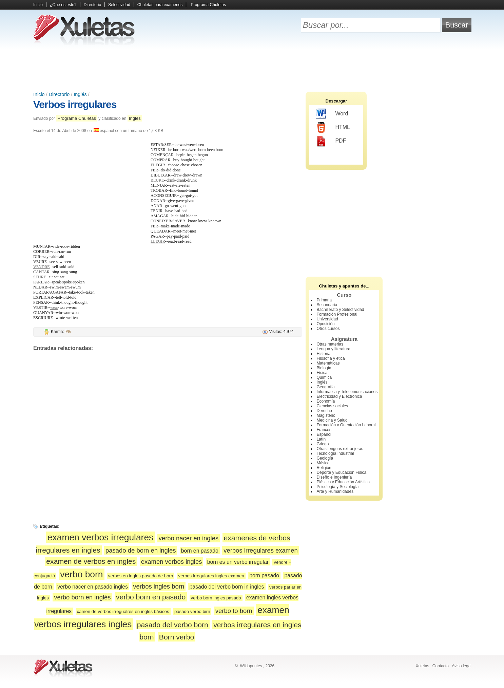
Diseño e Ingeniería (334, 477)
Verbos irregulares (74, 104)
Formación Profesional (336, 314)
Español (323, 434)
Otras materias (329, 344)
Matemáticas (328, 363)
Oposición (325, 323)
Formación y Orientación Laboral (345, 425)
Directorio (92, 4)
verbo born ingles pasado (216, 597)
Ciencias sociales (332, 406)
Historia (323, 353)
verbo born (81, 574)
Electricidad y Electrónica (339, 396)
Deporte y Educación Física (341, 472)
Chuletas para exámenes (159, 4)
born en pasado (199, 551)
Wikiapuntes (251, 666)
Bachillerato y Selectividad (340, 309)
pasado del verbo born (172, 625)
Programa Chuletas (208, 4)
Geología (324, 458)
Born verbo (176, 637)
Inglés (80, 94)
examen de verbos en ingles (91, 561)
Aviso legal (461, 666)
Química (324, 377)
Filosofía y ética (330, 358)
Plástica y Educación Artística (343, 482)
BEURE (157, 180)
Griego (322, 444)
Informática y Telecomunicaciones (346, 391)
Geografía (325, 387)
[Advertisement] (252, 68)
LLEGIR (158, 241)
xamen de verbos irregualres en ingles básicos (123, 611)
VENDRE (41, 266)
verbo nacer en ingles (189, 538)
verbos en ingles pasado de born (140, 575)
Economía (325, 401)
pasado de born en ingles (140, 550)
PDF (331, 141)
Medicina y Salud (331, 420)
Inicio (38, 4)
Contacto (440, 666)
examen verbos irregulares (100, 537)
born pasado (264, 575)
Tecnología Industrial (335, 453)
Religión (323, 467)
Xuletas (422, 666)
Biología (323, 368)
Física (321, 372)
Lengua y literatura (333, 349)
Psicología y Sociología (337, 486)
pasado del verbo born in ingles (227, 587)
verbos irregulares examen (261, 550)
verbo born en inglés (82, 597)
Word (332, 114)
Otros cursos (328, 328)
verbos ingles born (158, 586)
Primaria (324, 300)
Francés (323, 429)
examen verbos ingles (171, 561)
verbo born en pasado (151, 597)
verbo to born (233, 610)
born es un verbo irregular (238, 562)
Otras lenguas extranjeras (339, 448)
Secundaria (326, 304)
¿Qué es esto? (63, 4)
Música (322, 463)
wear (54, 307)
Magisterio (325, 415)
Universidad (327, 319)
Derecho (324, 410)
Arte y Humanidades (334, 491)
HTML (333, 127)
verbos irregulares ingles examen (211, 575)
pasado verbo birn (192, 611)
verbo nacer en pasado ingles (92, 587)
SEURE (39, 277)
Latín (321, 439)
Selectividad (119, 4)
